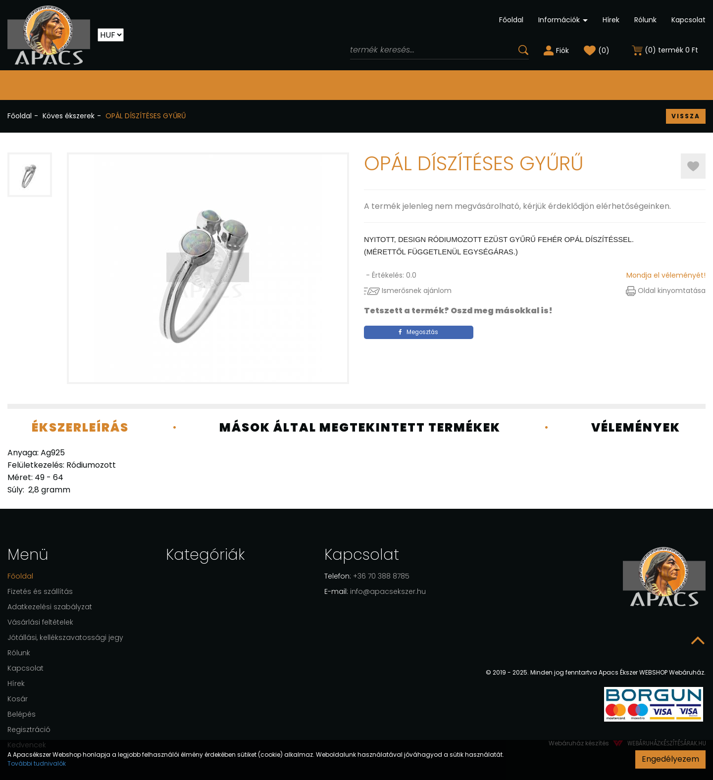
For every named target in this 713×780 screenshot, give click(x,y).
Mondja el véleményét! (666, 275)
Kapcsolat (688, 20)
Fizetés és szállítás (40, 591)
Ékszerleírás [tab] (80, 427)
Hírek (611, 20)
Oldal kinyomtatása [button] (666, 290)
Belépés (21, 714)
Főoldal (511, 20)
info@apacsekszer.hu (375, 591)
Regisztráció (29, 729)
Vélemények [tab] (635, 427)
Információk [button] (563, 20)
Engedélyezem (670, 759)
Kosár (17, 699)
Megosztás (418, 332)
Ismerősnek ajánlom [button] (408, 290)
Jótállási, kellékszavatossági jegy (65, 637)
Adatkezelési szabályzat (49, 607)
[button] (556, 50)
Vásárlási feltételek (40, 622)
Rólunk (645, 20)
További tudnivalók (36, 763)
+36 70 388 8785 (366, 576)
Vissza (685, 116)
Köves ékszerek (69, 116)
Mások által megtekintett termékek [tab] (360, 427)
